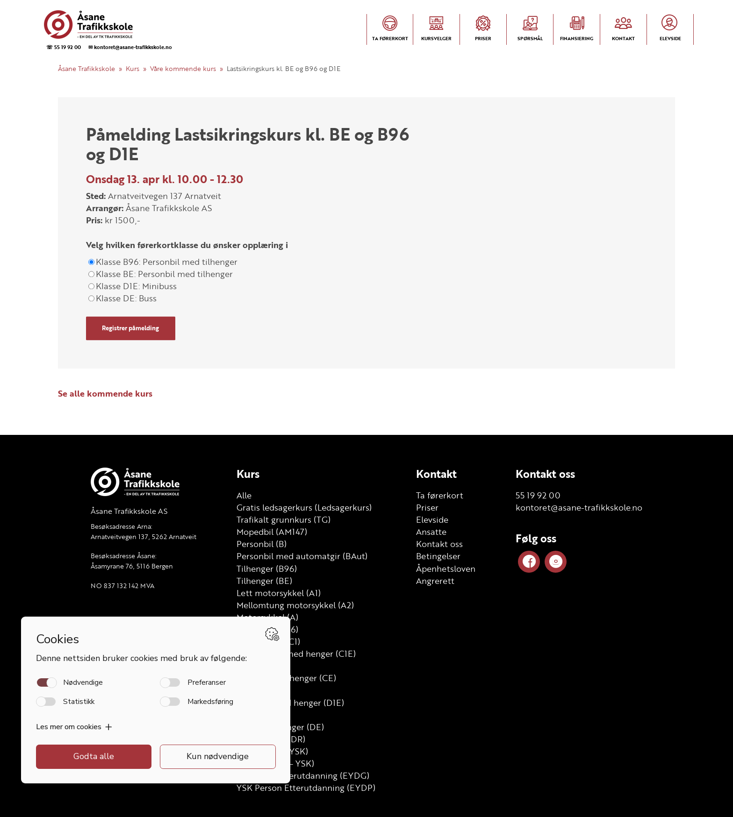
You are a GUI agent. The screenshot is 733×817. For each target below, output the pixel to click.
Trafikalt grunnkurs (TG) (284, 519)
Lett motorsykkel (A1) (279, 593)
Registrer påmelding (130, 328)
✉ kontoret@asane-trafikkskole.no (130, 47)
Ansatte (431, 532)
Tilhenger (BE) (264, 581)
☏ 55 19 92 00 (63, 47)
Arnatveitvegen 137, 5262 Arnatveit (143, 536)
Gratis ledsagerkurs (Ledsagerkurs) (304, 507)
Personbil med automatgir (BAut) (302, 556)
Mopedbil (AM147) (272, 532)
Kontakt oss (439, 544)
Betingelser (438, 556)
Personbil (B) (262, 544)
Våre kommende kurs (183, 68)
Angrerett (435, 581)
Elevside (432, 519)
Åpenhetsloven (445, 568)
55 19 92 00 (538, 495)
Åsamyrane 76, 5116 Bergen (132, 566)
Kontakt (436, 474)
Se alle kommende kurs (105, 393)
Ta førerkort (439, 495)
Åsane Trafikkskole (86, 68)
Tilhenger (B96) (267, 568)
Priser (427, 507)
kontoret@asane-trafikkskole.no (579, 507)
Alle (244, 495)
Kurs (132, 68)
